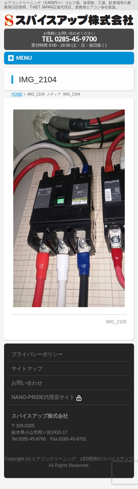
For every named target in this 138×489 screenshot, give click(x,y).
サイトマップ (26, 368)
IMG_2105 (116, 321)
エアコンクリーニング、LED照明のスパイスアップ (82, 458)
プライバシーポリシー (37, 354)
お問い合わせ (26, 383)
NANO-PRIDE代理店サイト (46, 397)
